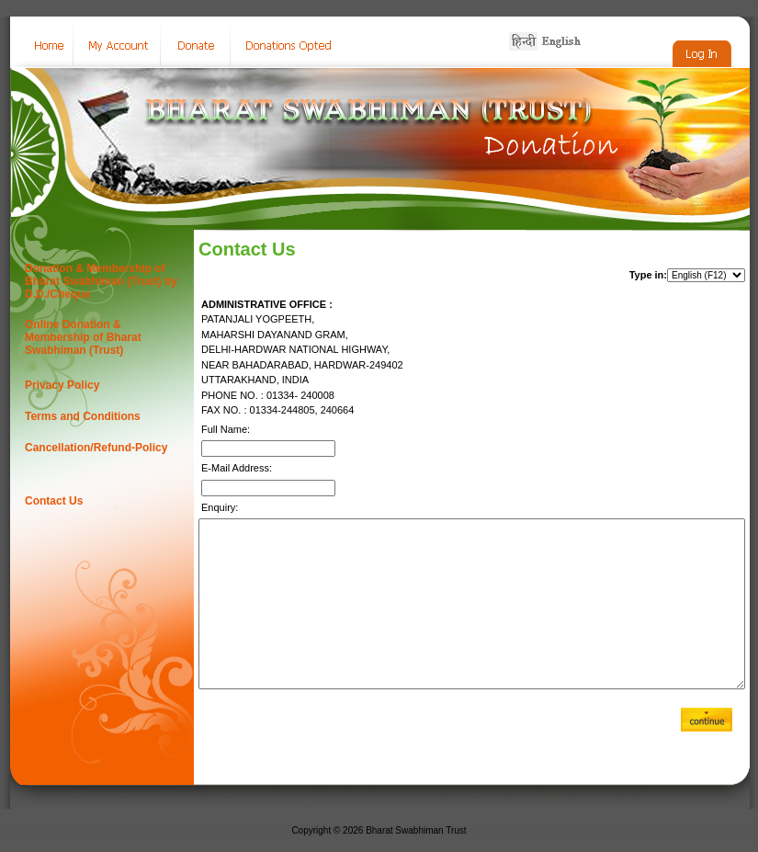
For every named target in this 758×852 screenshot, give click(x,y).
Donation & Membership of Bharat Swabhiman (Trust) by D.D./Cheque (101, 281)
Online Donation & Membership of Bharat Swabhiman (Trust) (83, 337)
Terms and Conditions (83, 416)
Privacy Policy (62, 385)
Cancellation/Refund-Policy (96, 447)
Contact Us (54, 500)
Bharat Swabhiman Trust (416, 830)
